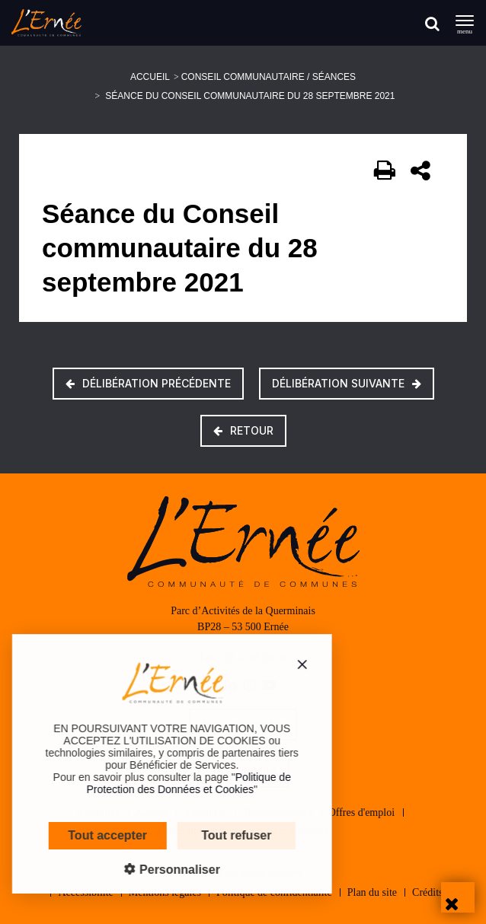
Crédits (427, 892)
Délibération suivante (346, 383)
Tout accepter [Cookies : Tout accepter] (93, 835)
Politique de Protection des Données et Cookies (174, 783)
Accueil (150, 76)
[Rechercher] (432, 23)
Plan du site (372, 892)
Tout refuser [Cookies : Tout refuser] (222, 835)
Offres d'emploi (361, 812)
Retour (243, 430)
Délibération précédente (148, 383)
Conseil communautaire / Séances (268, 76)
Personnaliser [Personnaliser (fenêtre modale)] (164, 869)
